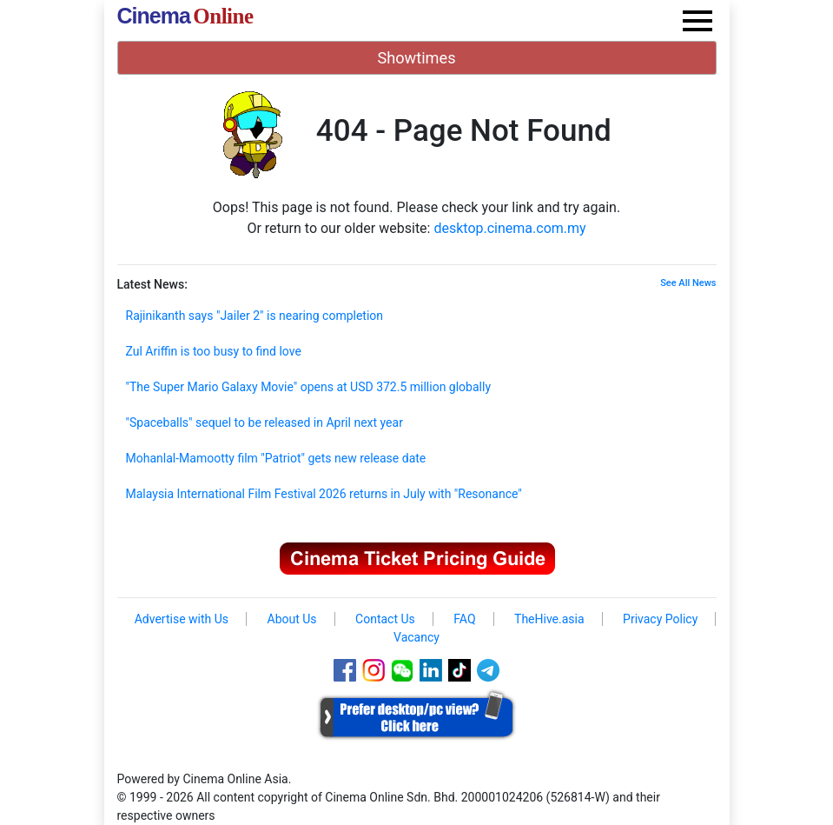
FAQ (464, 619)
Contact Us (385, 619)
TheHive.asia (549, 619)
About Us (292, 619)
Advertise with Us (181, 619)
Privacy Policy (660, 619)
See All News (688, 283)
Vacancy (416, 637)
